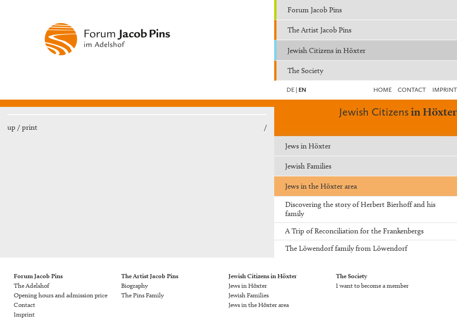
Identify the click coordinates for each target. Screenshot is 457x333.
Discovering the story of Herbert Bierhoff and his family (360, 209)
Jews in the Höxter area (321, 186)
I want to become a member (372, 286)
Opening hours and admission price (60, 295)
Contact (412, 90)
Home (382, 90)
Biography (134, 286)
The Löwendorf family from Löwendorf (346, 248)
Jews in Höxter (308, 146)
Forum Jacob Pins (314, 9)
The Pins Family (142, 295)
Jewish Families (308, 166)
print (29, 127)
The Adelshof (31, 286)
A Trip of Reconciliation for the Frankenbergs (354, 231)
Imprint (444, 90)
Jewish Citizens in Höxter (326, 50)
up (11, 127)
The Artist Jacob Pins (319, 30)
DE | (292, 90)
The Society (305, 70)
